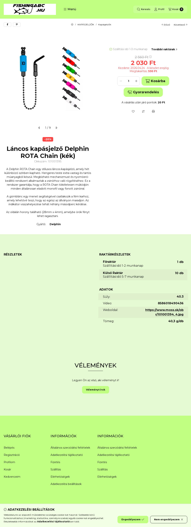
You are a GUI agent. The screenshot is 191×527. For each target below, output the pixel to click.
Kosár (7, 469)
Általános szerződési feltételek (70, 447)
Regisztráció (12, 455)
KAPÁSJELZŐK (86, 24)
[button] (70, 9)
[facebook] (7, 24)
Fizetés (55, 462)
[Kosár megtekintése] (176, 9)
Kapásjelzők (104, 24)
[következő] (56, 127)
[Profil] (159, 9)
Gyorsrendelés (143, 92)
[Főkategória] (72, 24)
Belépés (9, 447)
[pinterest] (17, 24)
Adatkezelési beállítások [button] (66, 484)
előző (166, 24)
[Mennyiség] (128, 81)
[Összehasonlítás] (143, 111)
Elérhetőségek (60, 476)
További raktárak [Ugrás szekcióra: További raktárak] (164, 49)
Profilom (9, 462)
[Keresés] (143, 9)
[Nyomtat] (153, 111)
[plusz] (136, 81)
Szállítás (56, 469)
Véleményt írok (95, 389)
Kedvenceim (12, 476)
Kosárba (155, 81)
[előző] (39, 127)
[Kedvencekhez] (133, 111)
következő (180, 24)
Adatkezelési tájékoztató (67, 455)
